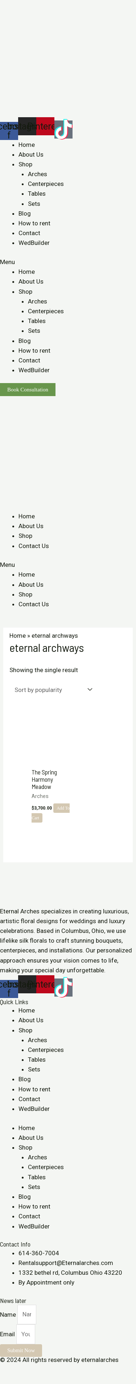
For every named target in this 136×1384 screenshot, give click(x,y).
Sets (34, 203)
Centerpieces (46, 183)
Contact (29, 233)
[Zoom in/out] (55, 1370)
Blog (24, 213)
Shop (25, 164)
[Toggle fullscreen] (39, 1370)
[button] (68, 262)
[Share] (23, 1370)
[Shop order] (51, 689)
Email (8, 1334)
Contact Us (33, 545)
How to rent (34, 223)
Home (26, 144)
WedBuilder (34, 242)
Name (8, 1314)
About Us (31, 154)
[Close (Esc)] (7, 1370)
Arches (37, 174)
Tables (37, 193)
